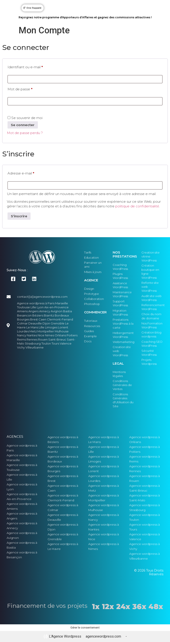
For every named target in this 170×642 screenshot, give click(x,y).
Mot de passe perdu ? (25, 133)
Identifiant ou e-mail (34, 66)
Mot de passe (29, 88)
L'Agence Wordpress (62, 636)
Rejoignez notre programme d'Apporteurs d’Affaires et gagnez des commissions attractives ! (85, 17)
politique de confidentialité (137, 206)
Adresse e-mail (30, 172)
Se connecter (23, 125)
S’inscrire (19, 216)
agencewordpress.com (103, 636)
